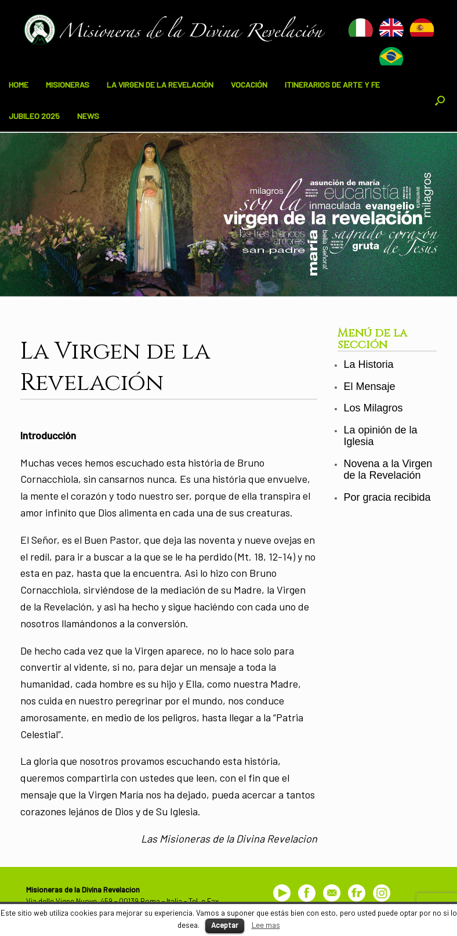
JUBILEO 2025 (34, 116)
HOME (18, 84)
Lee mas (266, 925)
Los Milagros (372, 408)
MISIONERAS (67, 84)
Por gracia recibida (386, 497)
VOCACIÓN (249, 84)
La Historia (368, 364)
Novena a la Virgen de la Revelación (387, 470)
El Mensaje (369, 386)
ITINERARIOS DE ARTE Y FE (332, 84)
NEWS (88, 116)
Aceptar (224, 925)
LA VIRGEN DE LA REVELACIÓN (160, 84)
